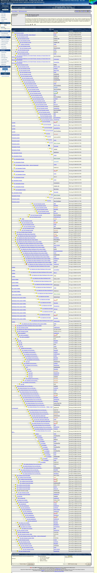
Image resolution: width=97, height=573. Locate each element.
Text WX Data (4, 59)
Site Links (3, 54)
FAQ (65, 7)
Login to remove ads (5, 76)
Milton (63, 3)
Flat (89, 11)
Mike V (55, 272)
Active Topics (69, 6)
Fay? (27, 367)
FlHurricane (5, 6)
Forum (2, 33)
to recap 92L (19, 496)
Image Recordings (4, 41)
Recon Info (3, 44)
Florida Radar (4, 48)
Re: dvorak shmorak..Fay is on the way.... (27, 388)
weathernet (56, 258)
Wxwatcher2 (56, 306)
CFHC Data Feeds (5, 60)
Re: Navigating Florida (17, 153)
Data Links (3, 55)
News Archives (4, 19)
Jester (55, 155)
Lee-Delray (56, 237)
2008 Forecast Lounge (23, 11)
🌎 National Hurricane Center (5, 73)
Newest (5, 33)
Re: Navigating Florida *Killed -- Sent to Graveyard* (26, 165)
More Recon (3, 46)
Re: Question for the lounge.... (28, 350)
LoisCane (56, 388)
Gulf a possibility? (22, 333)
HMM (23, 218)
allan (55, 95)
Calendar (72, 7)
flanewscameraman (58, 251)
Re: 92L (19, 340)
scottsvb (56, 68)
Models (37, 433)
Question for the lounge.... (26, 348)
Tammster (56, 146)
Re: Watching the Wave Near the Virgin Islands (27, 239)
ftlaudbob (56, 205)
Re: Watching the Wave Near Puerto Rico (26, 234)
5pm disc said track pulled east (38, 415)
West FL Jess (57, 66)
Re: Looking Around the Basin (23, 475)
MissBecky (56, 473)
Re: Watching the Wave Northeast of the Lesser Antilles (29, 241)
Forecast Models (4, 42)
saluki (55, 262)
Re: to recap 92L (21, 498)
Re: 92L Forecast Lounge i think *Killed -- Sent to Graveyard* (32, 536)
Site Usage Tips (4, 57)
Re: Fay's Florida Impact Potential (24, 232)
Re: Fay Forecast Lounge (22, 36)
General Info (3, 52)
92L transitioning (22, 503)
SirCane (55, 309)
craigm (55, 355)
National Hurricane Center (59, 571)
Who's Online (60, 7)
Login (2, 4)
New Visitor (10, 4)
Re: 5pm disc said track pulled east (40, 417)
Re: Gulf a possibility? (23, 335)
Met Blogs (3, 17)
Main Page (3, 13)
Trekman (56, 428)
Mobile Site (3, 64)
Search (2, 20)
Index (81, 11)
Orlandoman (56, 119)
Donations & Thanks (5, 35)
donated (42, 570)
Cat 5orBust (56, 269)
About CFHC (3, 62)
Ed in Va (56, 104)
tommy (55, 486)
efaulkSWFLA (57, 128)
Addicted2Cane (57, 216)
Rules (68, 7)
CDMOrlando (57, 327)
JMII (55, 100)
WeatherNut (56, 108)
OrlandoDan (56, 62)
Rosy (55, 466)
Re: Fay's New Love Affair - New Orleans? (26, 34)
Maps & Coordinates (5, 39)
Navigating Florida (16, 146)
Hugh (55, 72)
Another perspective (25, 44)
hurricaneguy (57, 526)
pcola (55, 34)
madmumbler (57, 321)
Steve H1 (56, 488)
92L (17, 338)
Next (85, 11)
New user (54, 7)
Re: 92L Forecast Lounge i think (25, 534)
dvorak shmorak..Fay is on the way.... (25, 386)
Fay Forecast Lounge (19, 33)
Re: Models (39, 435)
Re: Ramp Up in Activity (22, 500)
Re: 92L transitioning (24, 505)
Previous (76, 11)
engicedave (56, 59)
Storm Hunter (57, 245)
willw (55, 211)
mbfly (55, 44)
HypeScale (3, 27)
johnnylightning (57, 117)
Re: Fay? (28, 361)
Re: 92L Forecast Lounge (22, 327)
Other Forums (58, 6)
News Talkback (15, 11)
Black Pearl (56, 70)
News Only (3, 15)
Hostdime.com (58, 568)
